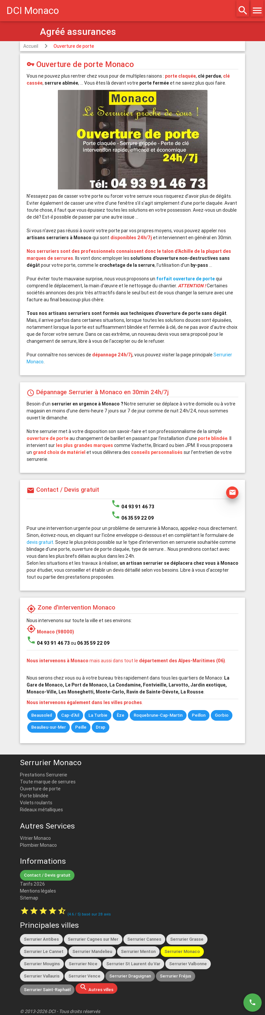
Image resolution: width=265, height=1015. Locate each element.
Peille (80, 727)
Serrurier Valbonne (188, 964)
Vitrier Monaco (35, 838)
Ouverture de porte (74, 46)
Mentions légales (38, 891)
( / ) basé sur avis (89, 914)
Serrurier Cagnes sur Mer (93, 939)
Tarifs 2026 (32, 884)
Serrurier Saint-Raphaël (47, 989)
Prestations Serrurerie (43, 775)
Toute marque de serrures (47, 782)
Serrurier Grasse (186, 939)
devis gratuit (40, 542)
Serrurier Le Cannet (44, 951)
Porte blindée (34, 796)
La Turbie (97, 715)
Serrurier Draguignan (130, 976)
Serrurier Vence (84, 976)
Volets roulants (36, 803)
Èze (120, 715)
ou (90, 643)
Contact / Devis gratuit (47, 875)
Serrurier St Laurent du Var (133, 964)
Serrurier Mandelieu (92, 951)
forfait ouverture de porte (185, 279)
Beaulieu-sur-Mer (48, 727)
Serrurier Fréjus (175, 976)
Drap (100, 727)
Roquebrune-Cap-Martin (158, 715)
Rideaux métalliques (41, 810)
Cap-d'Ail (70, 715)
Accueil (30, 46)
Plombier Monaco (38, 845)
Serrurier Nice (83, 964)
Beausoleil (41, 715)
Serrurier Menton (138, 951)
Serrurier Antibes (41, 939)
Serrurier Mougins (42, 964)
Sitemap (29, 898)
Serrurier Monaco (182, 951)
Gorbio (221, 715)
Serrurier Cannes (144, 939)
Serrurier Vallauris (42, 976)
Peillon (198, 715)
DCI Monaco (33, 11)
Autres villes (96, 987)
